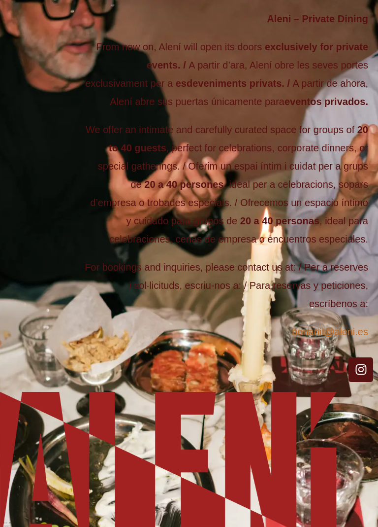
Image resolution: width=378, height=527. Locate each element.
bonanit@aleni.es (330, 331)
